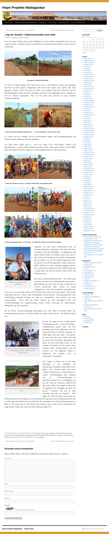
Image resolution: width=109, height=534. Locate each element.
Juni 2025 (86, 66)
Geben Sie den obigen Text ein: (25, 510)
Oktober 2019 (87, 156)
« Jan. (84, 52)
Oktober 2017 (87, 192)
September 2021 (88, 114)
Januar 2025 (87, 72)
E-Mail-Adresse (9, 491)
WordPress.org (88, 323)
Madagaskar (41, 435)
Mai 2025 (86, 68)
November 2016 (88, 210)
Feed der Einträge (89, 319)
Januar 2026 (87, 58)
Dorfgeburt (69, 433)
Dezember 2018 (88, 168)
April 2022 (87, 110)
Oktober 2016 (87, 212)
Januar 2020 (87, 150)
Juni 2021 (86, 116)
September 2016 (88, 214)
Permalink (41, 437)
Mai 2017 (86, 200)
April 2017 (87, 202)
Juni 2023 (86, 92)
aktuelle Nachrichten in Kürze (92, 262)
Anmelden (87, 317)
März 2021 (87, 122)
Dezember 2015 (88, 230)
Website (6, 498)
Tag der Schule (68, 435)
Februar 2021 (87, 124)
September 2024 (88, 80)
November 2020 (88, 130)
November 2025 (88, 62)
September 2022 (88, 106)
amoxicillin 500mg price (90, 248)
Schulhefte (60, 435)
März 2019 (87, 162)
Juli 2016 (86, 216)
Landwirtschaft (88, 277)
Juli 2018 (86, 176)
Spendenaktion (64, 22)
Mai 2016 (86, 220)
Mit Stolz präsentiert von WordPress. (94, 529)
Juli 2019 (86, 160)
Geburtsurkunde (19, 435)
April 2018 (87, 182)
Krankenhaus (87, 273)
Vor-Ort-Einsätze (88, 287)
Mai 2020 (86, 142)
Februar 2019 (87, 164)
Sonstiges (86, 283)
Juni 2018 (86, 178)
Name (6, 484)
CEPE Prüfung (60, 433)
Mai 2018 (86, 180)
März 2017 (87, 204)
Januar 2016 (87, 228)
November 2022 (88, 102)
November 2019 (88, 154)
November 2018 (88, 170)
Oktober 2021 (87, 112)
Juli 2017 (86, 196)
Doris (27, 37)
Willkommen (9, 22)
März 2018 (87, 184)
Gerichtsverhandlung (30, 435)
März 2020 (87, 146)
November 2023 (88, 88)
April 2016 (87, 222)
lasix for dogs (87, 236)
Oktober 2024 (87, 78)
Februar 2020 (87, 148)
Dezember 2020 (88, 128)
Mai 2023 (86, 94)
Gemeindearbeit (88, 271)
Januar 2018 (87, 188)
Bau (85, 269)
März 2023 (87, 96)
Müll (46, 435)
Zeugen (6, 437)
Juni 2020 (86, 140)
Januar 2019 (87, 166)
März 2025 (87, 70)
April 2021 (87, 120)
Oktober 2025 (87, 64)
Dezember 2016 (88, 208)
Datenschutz (53, 22)
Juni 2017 (86, 198)
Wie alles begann (88, 289)
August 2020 (87, 136)
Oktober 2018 (87, 172)
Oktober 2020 (87, 132)
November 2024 (88, 76)
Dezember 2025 (88, 60)
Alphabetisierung (88, 267)
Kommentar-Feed (88, 321)
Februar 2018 (87, 186)
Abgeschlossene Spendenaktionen (26, 22)
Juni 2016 (86, 218)
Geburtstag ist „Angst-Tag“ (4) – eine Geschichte (19, 30)
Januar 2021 (87, 126)
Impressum (42, 22)
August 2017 (87, 194)
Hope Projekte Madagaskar (23, 7)
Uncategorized (88, 285)
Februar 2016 (87, 226)
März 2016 (87, 224)
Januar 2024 (87, 84)
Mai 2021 (86, 118)
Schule (23, 433)
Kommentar (8, 458)
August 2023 (87, 90)
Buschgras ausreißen (49, 433)
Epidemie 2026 (88, 295)
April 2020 (87, 144)
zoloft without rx (88, 252)
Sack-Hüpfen (52, 435)
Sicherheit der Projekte (90, 281)
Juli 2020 (86, 138)
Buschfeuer (38, 433)
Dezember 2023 (88, 86)
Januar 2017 (87, 206)
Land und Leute (88, 275)
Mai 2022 (86, 108)
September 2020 (88, 134)
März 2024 (87, 82)
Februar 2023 (87, 98)
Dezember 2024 (88, 74)
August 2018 (87, 174)
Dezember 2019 (88, 152)
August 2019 (87, 158)
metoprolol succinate (89, 244)
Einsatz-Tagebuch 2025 (78, 22)
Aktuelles (86, 264)
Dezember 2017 (88, 190)
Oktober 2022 (87, 104)
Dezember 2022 (88, 100)
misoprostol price (88, 240)
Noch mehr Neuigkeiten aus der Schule (63, 30)
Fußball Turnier (8, 435)
